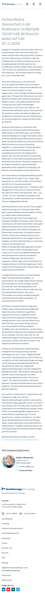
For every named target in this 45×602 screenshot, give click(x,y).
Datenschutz (7, 580)
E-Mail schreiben (24, 470)
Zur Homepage (12, 4)
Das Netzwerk (7, 519)
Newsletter (6, 538)
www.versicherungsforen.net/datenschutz (19, 439)
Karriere (5, 553)
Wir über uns (7, 548)
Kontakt (5, 563)
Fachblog (5, 523)
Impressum (6, 575)
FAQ (3, 557)
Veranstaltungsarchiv (10, 533)
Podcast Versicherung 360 (12, 528)
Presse (4, 543)
